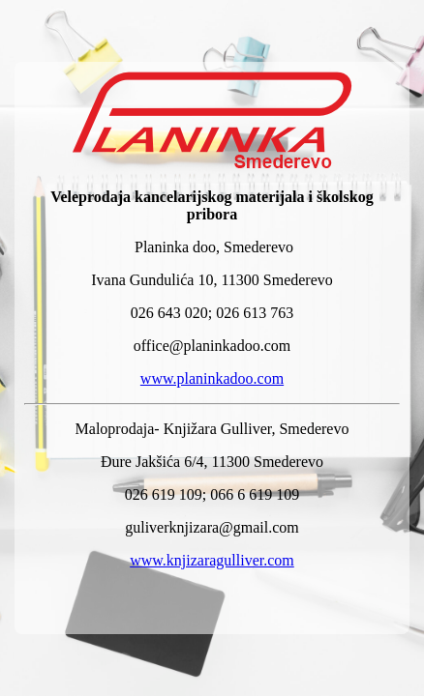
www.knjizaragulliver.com (212, 560)
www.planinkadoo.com (212, 378)
